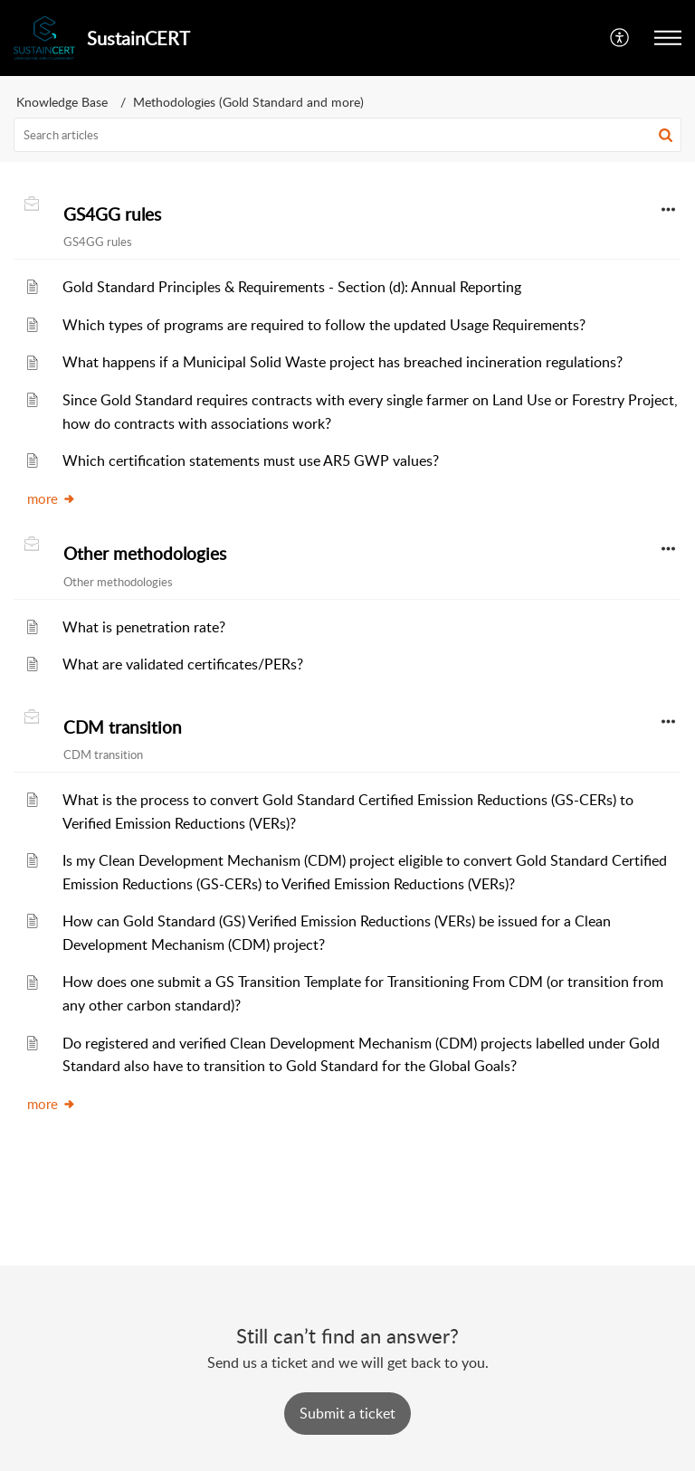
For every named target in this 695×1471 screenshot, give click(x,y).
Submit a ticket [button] (347, 1413)
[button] (620, 38)
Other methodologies (144, 553)
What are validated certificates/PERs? (182, 664)
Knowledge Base (62, 101)
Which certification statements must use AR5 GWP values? (250, 460)
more (51, 498)
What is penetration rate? (143, 627)
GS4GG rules (112, 214)
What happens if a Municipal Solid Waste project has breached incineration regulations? (342, 362)
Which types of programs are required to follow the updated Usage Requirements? (324, 325)
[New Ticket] (347, 1413)
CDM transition (122, 727)
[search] (347, 135)
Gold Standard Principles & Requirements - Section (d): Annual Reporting (291, 287)
